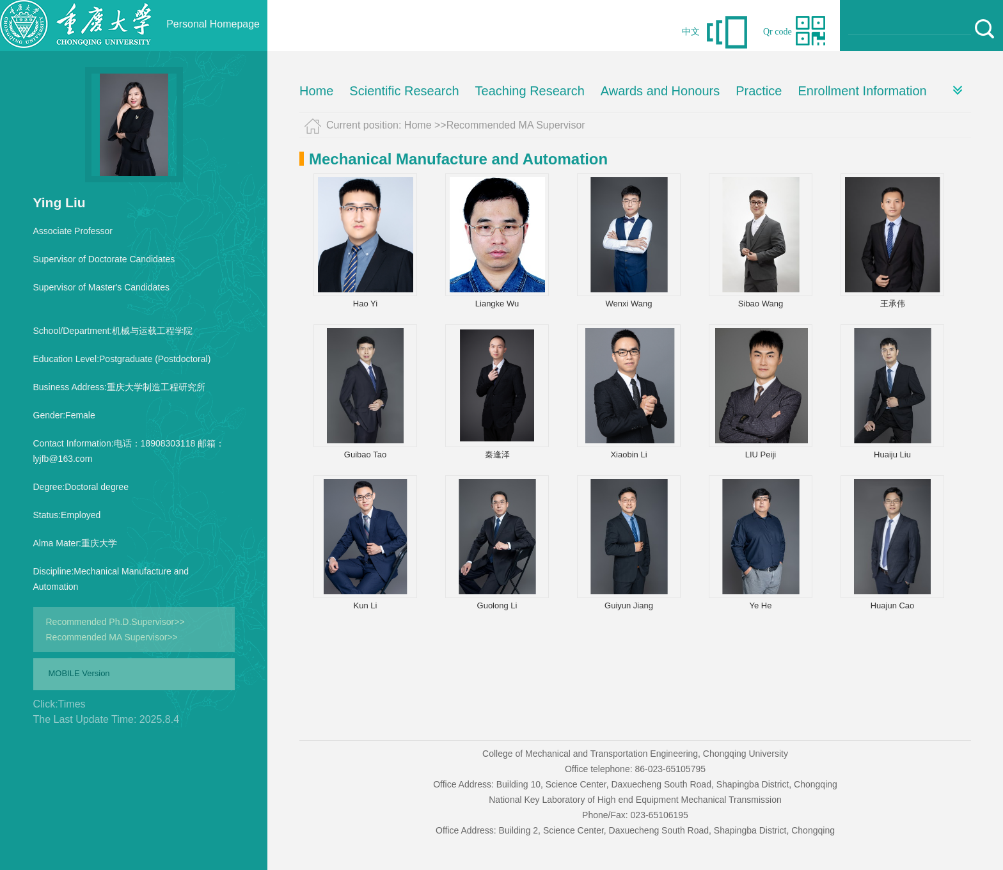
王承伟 (892, 303)
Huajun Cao (893, 605)
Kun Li (365, 605)
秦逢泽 (497, 454)
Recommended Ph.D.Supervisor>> (115, 622)
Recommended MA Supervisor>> (112, 637)
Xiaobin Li (628, 454)
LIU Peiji (760, 454)
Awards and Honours (660, 91)
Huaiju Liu (892, 454)
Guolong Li (497, 605)
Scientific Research (404, 91)
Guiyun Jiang (628, 605)
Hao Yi (365, 303)
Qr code (777, 31)
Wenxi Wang (629, 303)
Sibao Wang (760, 303)
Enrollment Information (862, 91)
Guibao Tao (365, 454)
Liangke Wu (497, 303)
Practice (759, 91)
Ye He (761, 605)
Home (316, 91)
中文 (691, 31)
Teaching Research (530, 91)
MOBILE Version (79, 673)
